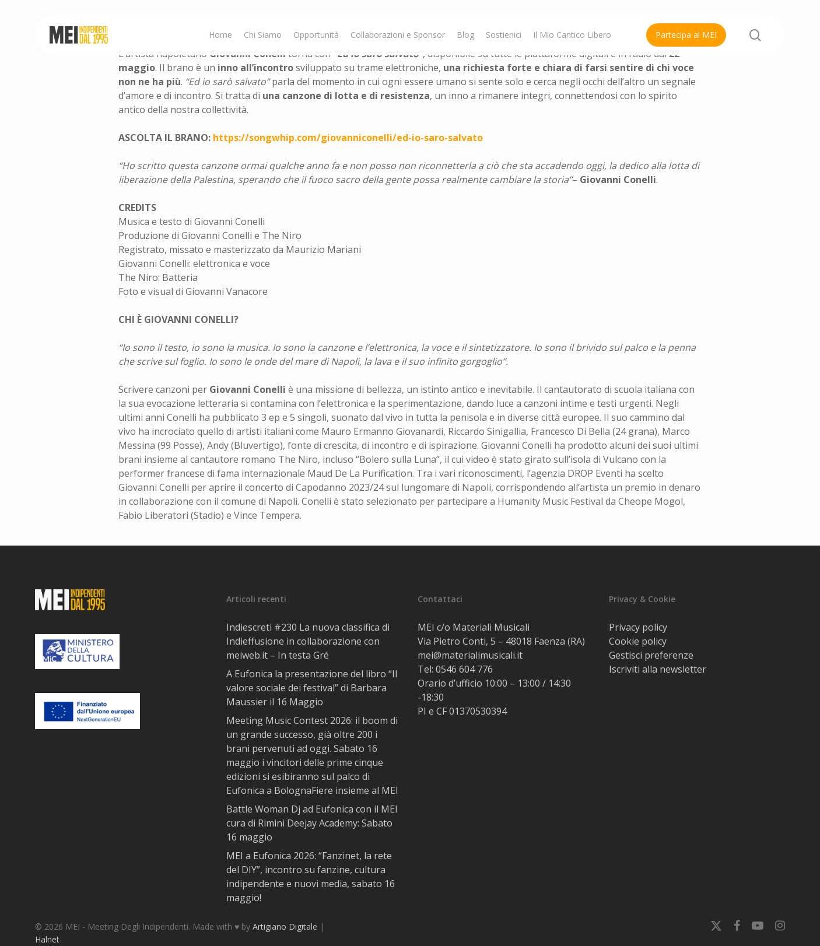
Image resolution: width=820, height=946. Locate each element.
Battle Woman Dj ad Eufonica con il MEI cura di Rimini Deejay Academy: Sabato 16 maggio (312, 823)
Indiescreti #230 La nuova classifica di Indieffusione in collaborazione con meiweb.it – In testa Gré (308, 641)
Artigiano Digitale (285, 926)
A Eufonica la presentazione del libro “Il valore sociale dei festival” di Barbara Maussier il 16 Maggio (311, 687)
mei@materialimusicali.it (470, 655)
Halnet (47, 939)
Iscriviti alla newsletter (657, 669)
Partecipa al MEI (686, 34)
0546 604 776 (464, 669)
